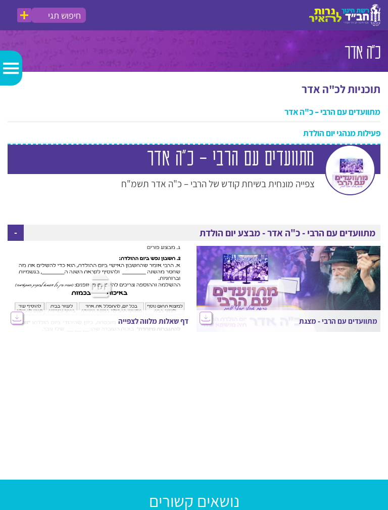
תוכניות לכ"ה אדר (341, 89)
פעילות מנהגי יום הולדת (341, 133)
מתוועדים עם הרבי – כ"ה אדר (332, 111)
